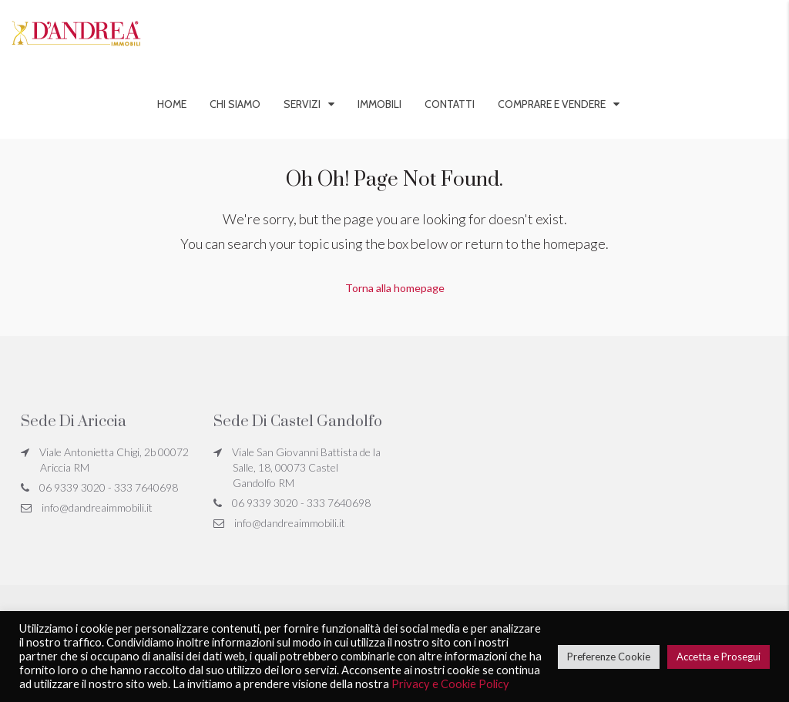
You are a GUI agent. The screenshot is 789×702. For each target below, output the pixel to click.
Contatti (450, 104)
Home (171, 104)
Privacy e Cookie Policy (450, 683)
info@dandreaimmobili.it (97, 507)
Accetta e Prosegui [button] (718, 656)
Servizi (302, 104)
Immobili (379, 104)
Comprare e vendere (552, 104)
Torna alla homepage (395, 287)
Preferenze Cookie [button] (608, 656)
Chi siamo (235, 104)
